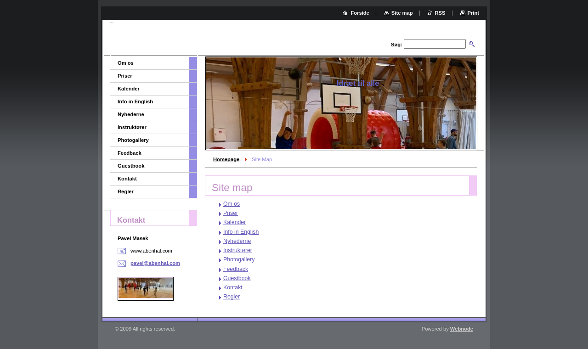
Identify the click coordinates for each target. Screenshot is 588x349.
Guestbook (237, 278)
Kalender (234, 222)
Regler (231, 296)
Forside (360, 13)
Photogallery (238, 259)
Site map (402, 13)
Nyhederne (237, 241)
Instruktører (237, 250)
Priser (230, 213)
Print (473, 13)
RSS (440, 13)
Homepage (226, 159)
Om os (231, 204)
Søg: (396, 44)
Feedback (235, 269)
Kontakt (233, 287)
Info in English (241, 232)
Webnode (461, 329)
